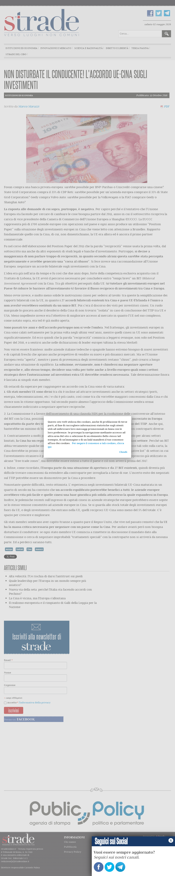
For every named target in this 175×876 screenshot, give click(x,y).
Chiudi (123, 452)
